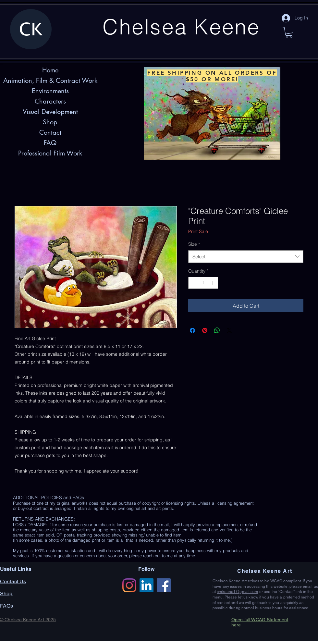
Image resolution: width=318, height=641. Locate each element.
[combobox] (245, 256)
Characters (50, 101)
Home (50, 70)
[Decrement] (193, 283)
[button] (289, 32)
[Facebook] (164, 585)
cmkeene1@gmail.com (237, 591)
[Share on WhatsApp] (217, 330)
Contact (50, 132)
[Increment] (213, 283)
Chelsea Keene (181, 27)
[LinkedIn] (146, 585)
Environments (50, 91)
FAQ (50, 143)
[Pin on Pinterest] (205, 330)
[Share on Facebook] (192, 330)
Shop (50, 122)
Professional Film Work (50, 153)
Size (194, 244)
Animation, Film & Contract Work (50, 80)
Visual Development (50, 111)
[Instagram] (129, 585)
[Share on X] (229, 330)
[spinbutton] (203, 283)
